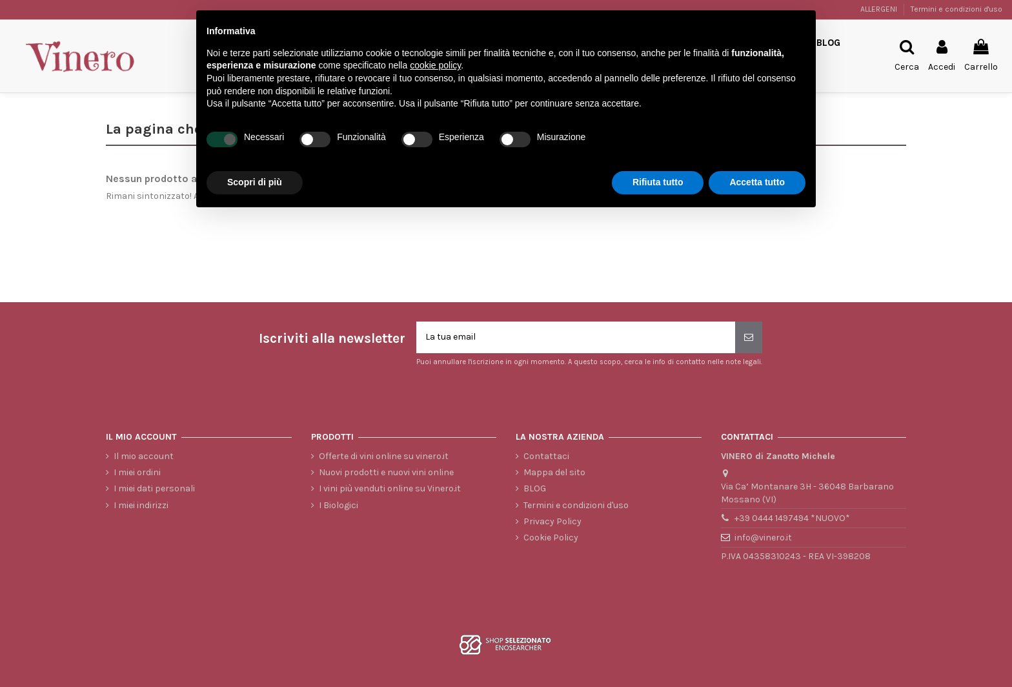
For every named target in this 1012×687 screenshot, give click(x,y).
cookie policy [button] (435, 65)
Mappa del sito (554, 472)
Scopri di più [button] (254, 182)
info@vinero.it (763, 537)
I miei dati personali (154, 488)
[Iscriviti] (748, 337)
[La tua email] (575, 337)
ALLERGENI (879, 9)
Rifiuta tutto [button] (657, 182)
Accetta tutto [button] (757, 182)
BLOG (534, 488)
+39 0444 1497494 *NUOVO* (792, 518)
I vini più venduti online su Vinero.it (390, 488)
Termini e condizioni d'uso (956, 9)
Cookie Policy (550, 537)
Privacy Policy (552, 521)
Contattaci (546, 456)
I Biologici (338, 505)
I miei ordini (137, 472)
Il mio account (144, 456)
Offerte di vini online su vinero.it (384, 456)
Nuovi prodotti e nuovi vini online (386, 472)
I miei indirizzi (141, 505)
